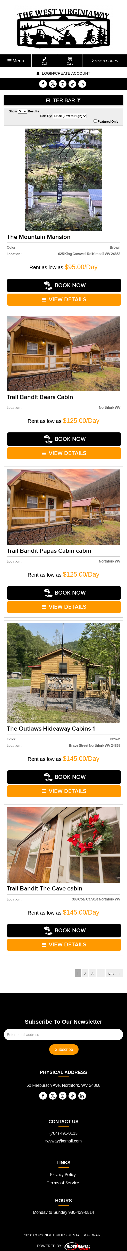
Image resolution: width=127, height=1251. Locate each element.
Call (44, 61)
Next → (114, 970)
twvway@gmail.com (63, 1138)
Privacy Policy (63, 1171)
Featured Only (106, 121)
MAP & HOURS (105, 61)
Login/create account (63, 73)
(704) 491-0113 (63, 1130)
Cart (70, 61)
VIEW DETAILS (64, 299)
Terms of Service (63, 1179)
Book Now (65, 285)
